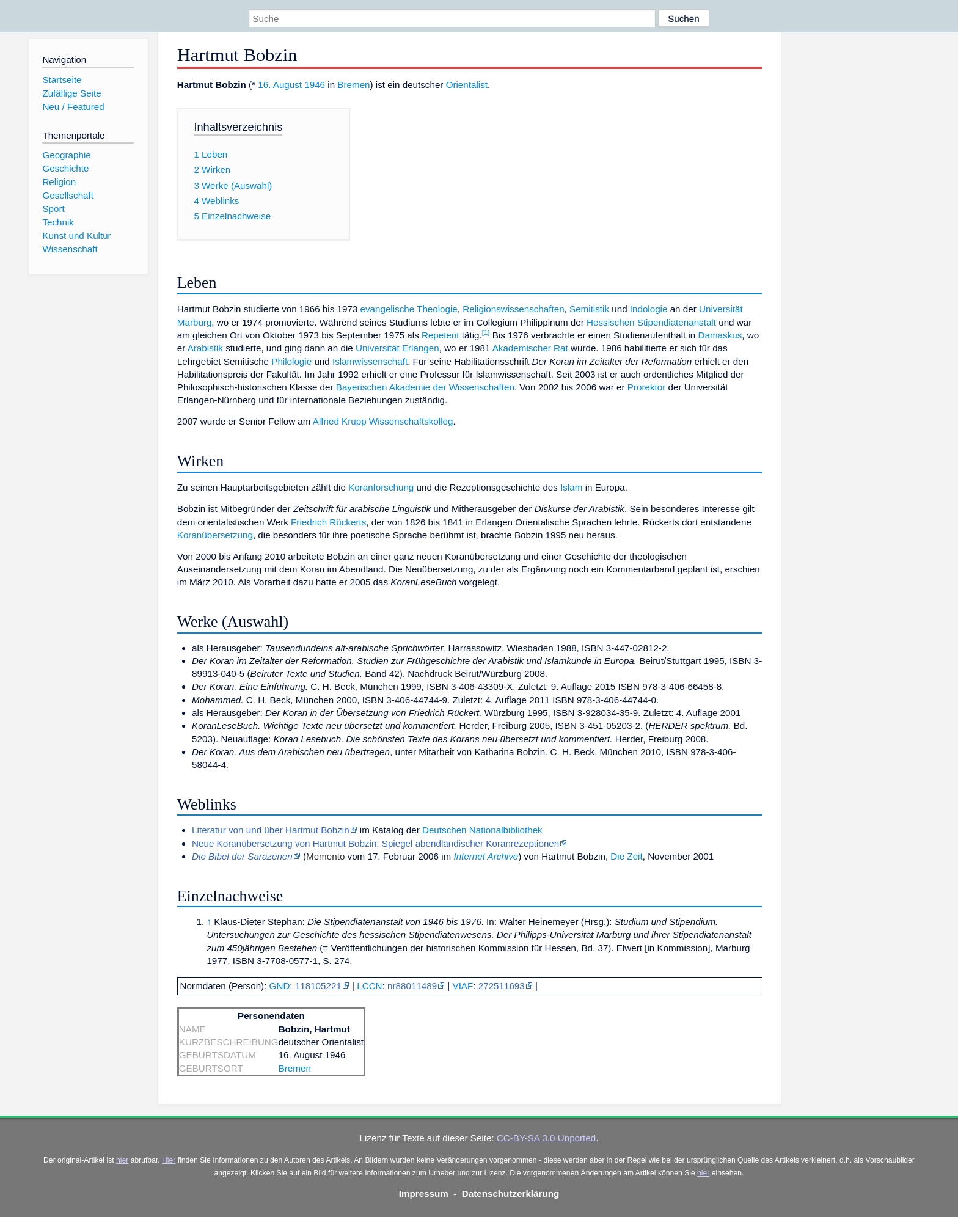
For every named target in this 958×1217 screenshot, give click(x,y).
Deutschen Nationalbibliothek (482, 830)
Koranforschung (381, 487)
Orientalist (467, 84)
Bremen (353, 84)
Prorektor (646, 387)
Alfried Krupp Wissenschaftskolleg (383, 421)
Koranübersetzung (215, 535)
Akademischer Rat (530, 348)
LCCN (369, 986)
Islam (571, 487)
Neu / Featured (73, 106)
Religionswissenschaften (513, 309)
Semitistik (589, 309)
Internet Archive (485, 856)
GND (279, 986)
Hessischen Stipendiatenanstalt (651, 322)
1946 (314, 84)
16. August (280, 84)
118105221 (318, 986)
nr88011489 (412, 986)
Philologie (291, 361)
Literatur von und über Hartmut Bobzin (270, 830)
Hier (168, 1160)
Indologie (649, 309)
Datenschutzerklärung (511, 1193)
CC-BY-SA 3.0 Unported (546, 1138)
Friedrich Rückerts (328, 522)
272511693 (501, 986)
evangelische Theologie (409, 309)
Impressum (423, 1193)
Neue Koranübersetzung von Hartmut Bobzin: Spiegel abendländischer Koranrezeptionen (375, 843)
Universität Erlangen (397, 348)
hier (122, 1160)
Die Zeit (626, 856)
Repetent (440, 335)
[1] (486, 332)
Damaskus (720, 335)
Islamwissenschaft (370, 361)
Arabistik (205, 348)
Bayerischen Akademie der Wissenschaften (425, 387)
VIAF (463, 986)
